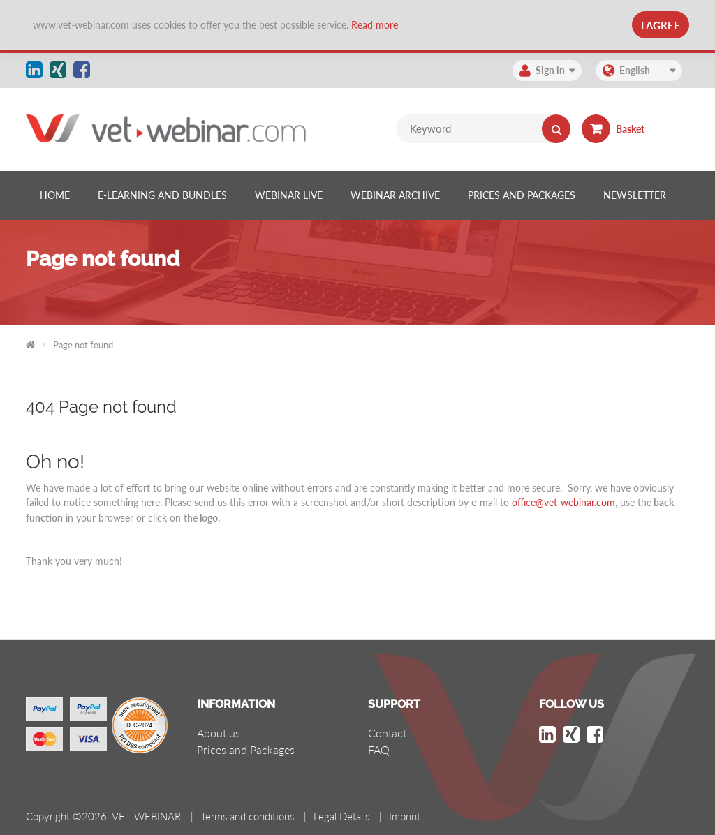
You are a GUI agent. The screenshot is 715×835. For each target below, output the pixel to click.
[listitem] (55, 195)
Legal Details (341, 816)
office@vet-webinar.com (563, 502)
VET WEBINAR (30, 342)
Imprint (404, 816)
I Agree (660, 25)
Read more (374, 25)
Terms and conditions (247, 816)
